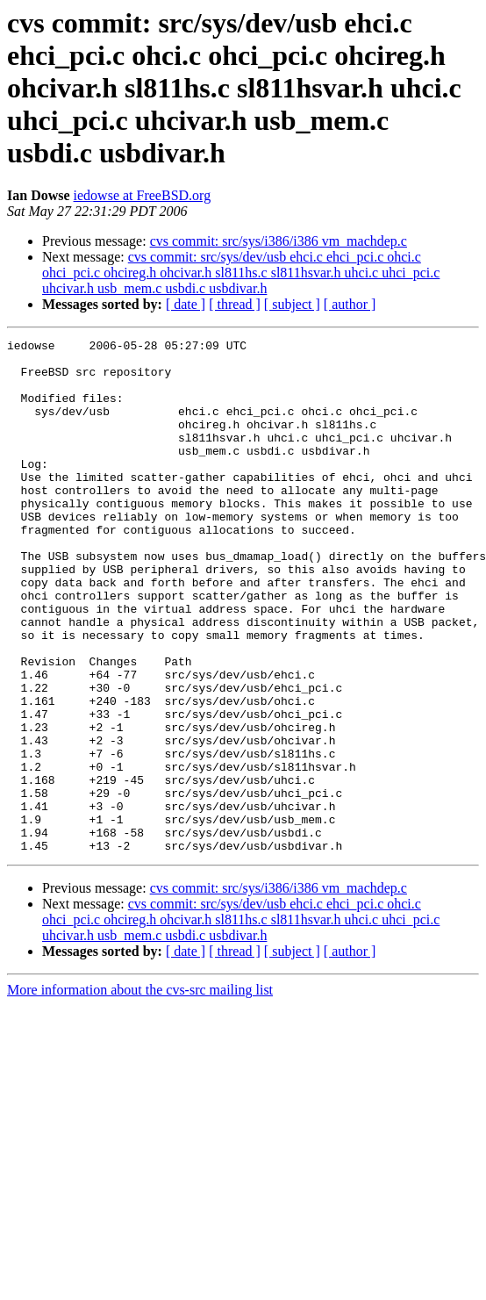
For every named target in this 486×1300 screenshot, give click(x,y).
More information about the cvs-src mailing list (140, 1092)
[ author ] (350, 304)
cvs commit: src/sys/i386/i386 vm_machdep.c (278, 240)
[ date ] (185, 304)
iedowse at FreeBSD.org (142, 195)
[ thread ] (235, 304)
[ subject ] (292, 304)
